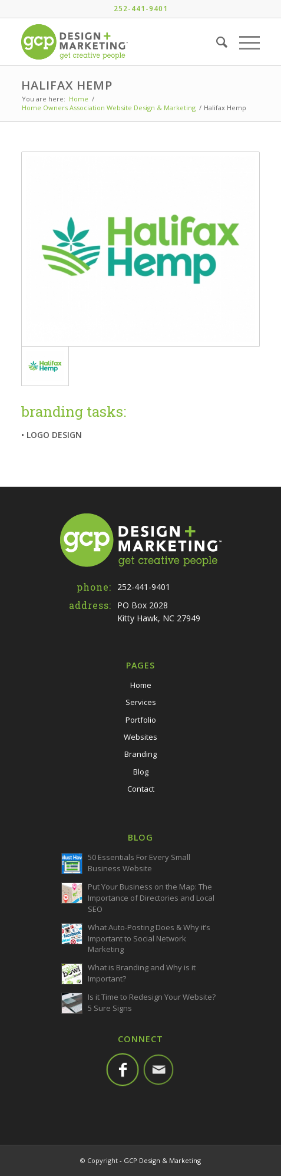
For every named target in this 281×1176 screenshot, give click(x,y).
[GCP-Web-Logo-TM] (116, 41)
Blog (140, 771)
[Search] (215, 41)
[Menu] (243, 41)
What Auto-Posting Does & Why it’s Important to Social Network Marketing (149, 938)
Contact (140, 788)
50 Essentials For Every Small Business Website (139, 863)
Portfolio (140, 719)
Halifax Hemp (67, 85)
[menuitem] (215, 41)
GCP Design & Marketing (162, 1160)
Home (140, 685)
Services (140, 702)
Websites (140, 737)
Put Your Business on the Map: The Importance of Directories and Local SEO (151, 897)
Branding (140, 754)
